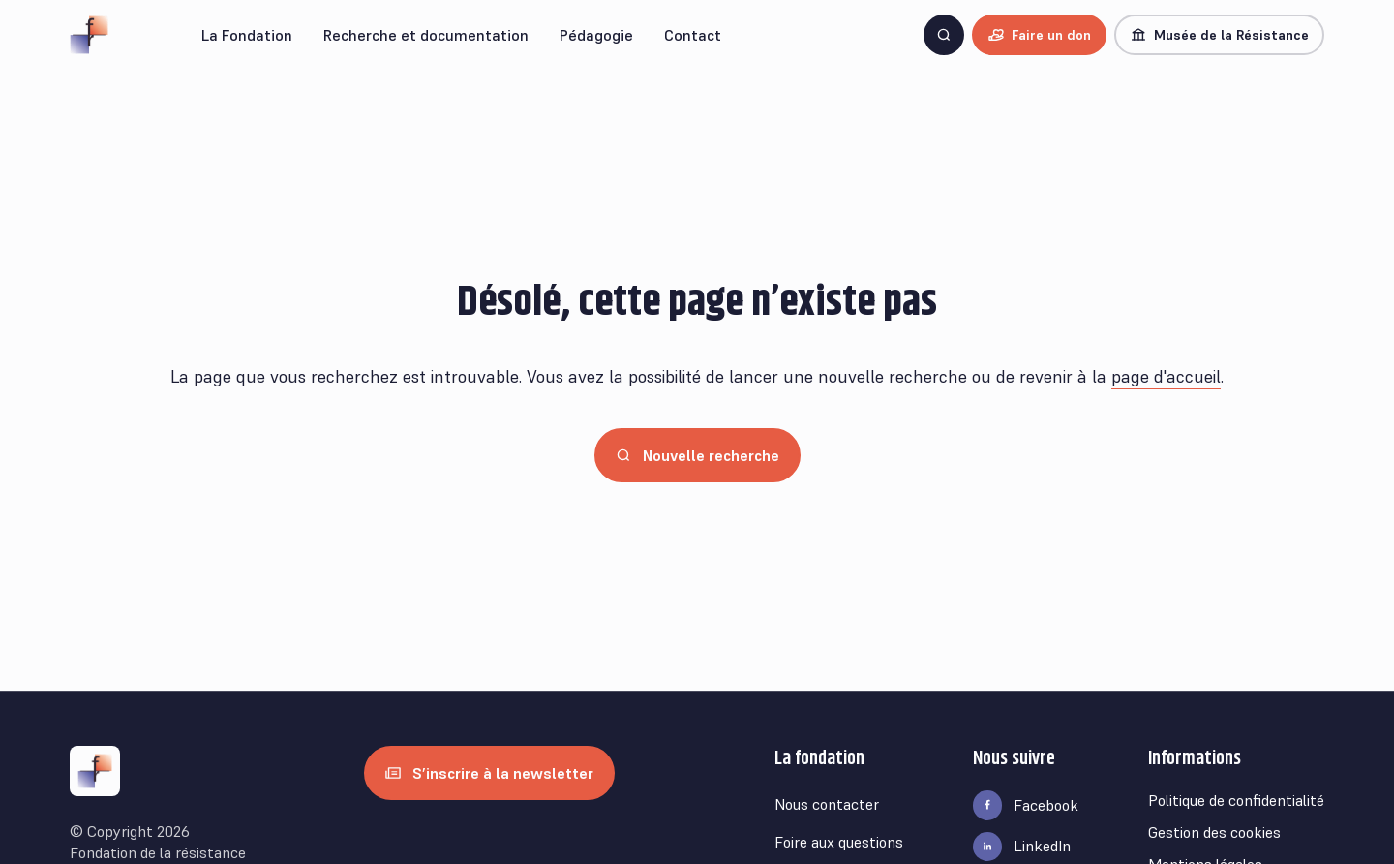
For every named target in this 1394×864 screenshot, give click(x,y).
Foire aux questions (838, 841)
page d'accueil (1166, 376)
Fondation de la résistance (158, 852)
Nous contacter (826, 804)
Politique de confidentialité (1236, 800)
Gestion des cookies (1214, 832)
